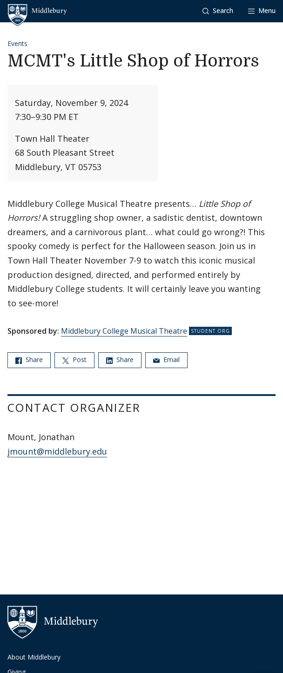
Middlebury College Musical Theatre (124, 331)
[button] (218, 11)
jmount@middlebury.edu (57, 451)
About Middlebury (34, 657)
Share (29, 359)
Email (166, 359)
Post (74, 359)
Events (17, 43)
